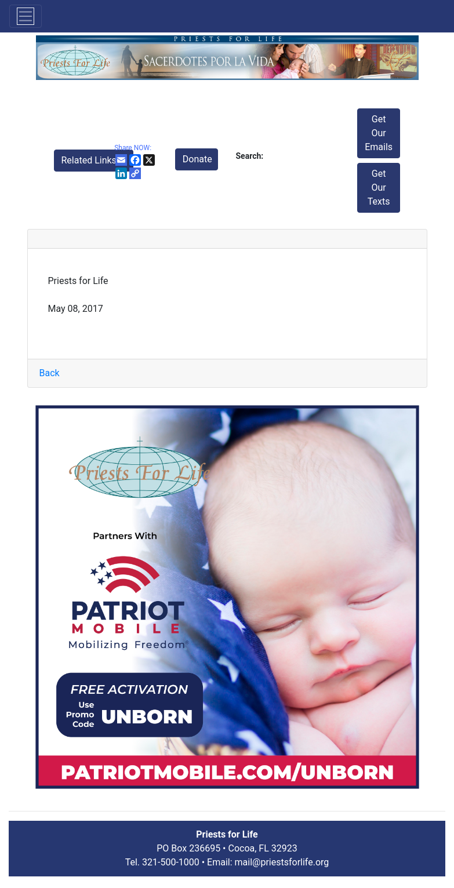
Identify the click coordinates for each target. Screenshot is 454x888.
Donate (197, 159)
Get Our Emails (379, 133)
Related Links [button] (90, 160)
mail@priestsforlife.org (282, 862)
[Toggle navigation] (25, 16)
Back (49, 373)
